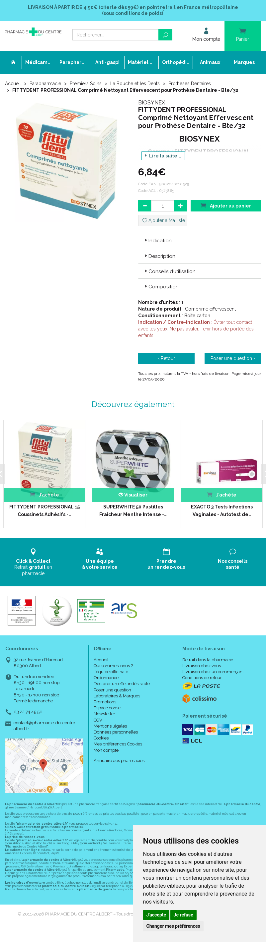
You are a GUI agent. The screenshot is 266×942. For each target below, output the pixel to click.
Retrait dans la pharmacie (207, 659)
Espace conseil (108, 707)
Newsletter (104, 713)
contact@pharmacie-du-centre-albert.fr (45, 725)
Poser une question (112, 689)
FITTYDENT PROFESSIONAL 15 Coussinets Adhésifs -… (44, 510)
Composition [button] (161, 287)
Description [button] (159, 256)
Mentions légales (110, 726)
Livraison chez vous (201, 665)
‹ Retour (166, 358)
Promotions (105, 701)
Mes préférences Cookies (118, 743)
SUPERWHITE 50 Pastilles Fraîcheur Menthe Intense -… (133, 510)
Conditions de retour (202, 677)
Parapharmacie (45, 83)
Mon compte (106, 750)
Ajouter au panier (226, 205)
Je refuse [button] (183, 914)
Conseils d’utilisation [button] (169, 271)
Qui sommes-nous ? (113, 665)
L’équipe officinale (111, 671)
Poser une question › (233, 358)
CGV (98, 720)
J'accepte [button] (156, 914)
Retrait (33, 562)
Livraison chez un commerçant (213, 671)
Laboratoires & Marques (117, 695)
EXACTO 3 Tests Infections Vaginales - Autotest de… (221, 510)
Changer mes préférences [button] (173, 926)
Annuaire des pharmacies (119, 760)
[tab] (199, 240)
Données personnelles (116, 732)
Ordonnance (106, 677)
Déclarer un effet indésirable (122, 683)
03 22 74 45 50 (28, 711)
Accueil (13, 83)
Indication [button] (157, 241)
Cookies (101, 738)
